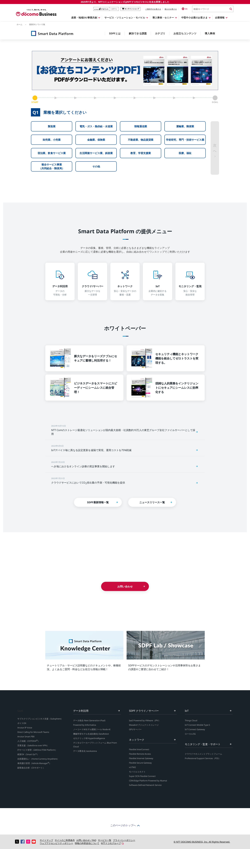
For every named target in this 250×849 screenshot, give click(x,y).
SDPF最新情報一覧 (98, 502)
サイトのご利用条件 (65, 840)
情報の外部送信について (87, 843)
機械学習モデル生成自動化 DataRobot (91, 733)
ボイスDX (21, 723)
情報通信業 (140, 126)
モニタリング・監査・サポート (203, 744)
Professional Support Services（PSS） (203, 758)
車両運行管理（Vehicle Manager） (34, 763)
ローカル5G (190, 733)
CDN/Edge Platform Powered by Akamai (148, 780)
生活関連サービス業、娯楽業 (96, 153)
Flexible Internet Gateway (141, 758)
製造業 (51, 126)
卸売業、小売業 (52, 139)
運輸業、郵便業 (185, 126)
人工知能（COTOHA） (28, 741)
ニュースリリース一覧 (152, 502)
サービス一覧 (104, 840)
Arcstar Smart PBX (26, 736)
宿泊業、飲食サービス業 (52, 153)
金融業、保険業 (96, 139)
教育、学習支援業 (140, 153)
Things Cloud (191, 720)
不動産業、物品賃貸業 (140, 139)
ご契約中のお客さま (153, 9)
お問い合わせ (125, 586)
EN (184, 8)
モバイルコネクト (137, 771)
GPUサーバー (135, 729)
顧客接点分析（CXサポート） (31, 767)
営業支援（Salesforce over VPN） (33, 745)
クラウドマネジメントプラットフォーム (203, 753)
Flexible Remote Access (140, 753)
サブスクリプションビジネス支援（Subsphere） (40, 718)
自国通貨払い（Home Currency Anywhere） (38, 758)
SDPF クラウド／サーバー (144, 710)
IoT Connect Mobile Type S (197, 724)
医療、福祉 (185, 153)
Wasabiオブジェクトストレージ (144, 724)
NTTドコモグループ (111, 843)
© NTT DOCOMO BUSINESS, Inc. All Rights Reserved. (202, 841)
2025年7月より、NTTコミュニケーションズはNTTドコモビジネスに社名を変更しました (125, 1)
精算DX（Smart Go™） (28, 754)
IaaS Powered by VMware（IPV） (144, 720)
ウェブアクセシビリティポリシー (56, 843)
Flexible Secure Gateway (140, 762)
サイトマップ (46, 840)
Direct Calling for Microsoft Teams (33, 732)
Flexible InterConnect (139, 749)
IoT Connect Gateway (195, 729)
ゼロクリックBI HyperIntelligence (89, 738)
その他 (96, 166)
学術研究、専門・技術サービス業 (185, 139)
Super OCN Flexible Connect (142, 776)
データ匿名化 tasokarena (85, 751)
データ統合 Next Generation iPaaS (89, 720)
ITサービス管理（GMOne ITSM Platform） (37, 749)
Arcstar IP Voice (24, 727)
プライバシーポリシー (124, 840)
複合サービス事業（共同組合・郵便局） (51, 166)
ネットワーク (136, 739)
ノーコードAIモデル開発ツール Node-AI (91, 729)
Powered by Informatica (84, 724)
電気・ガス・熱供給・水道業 (96, 126)
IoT (187, 710)
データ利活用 (80, 710)
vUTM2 (132, 767)
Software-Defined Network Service (145, 785)
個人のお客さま (171, 9)
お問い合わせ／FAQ (86, 840)
